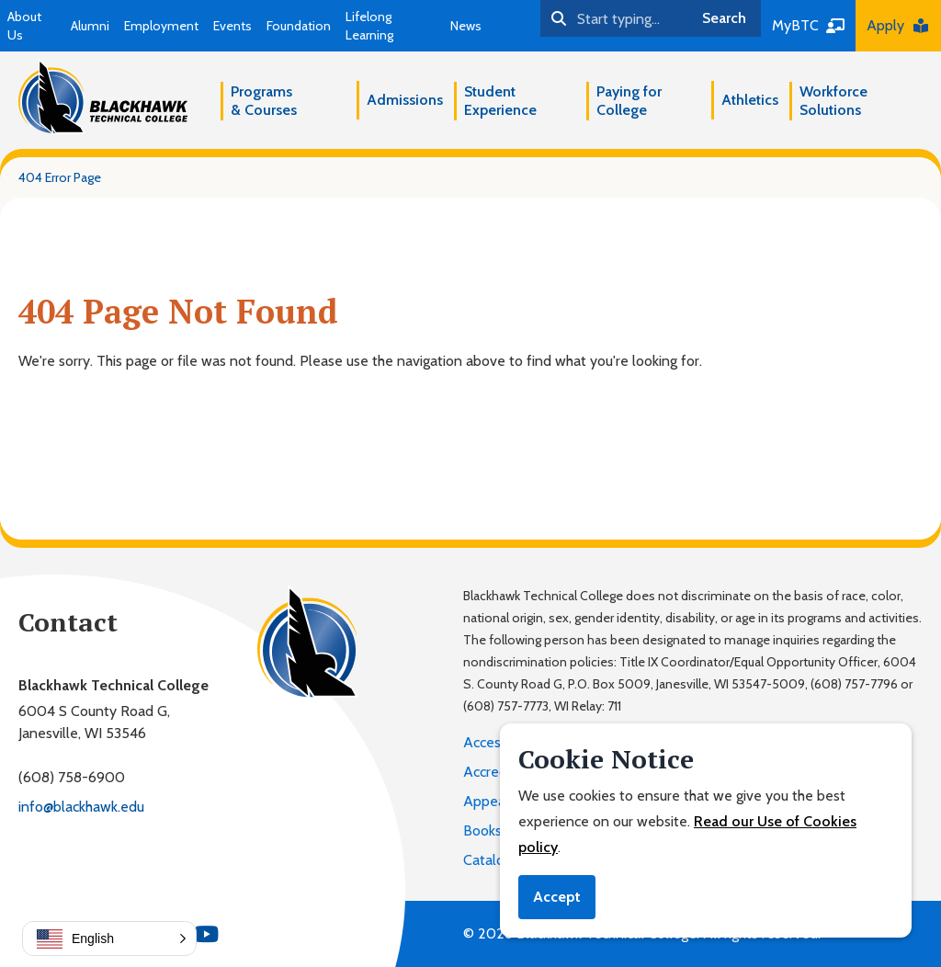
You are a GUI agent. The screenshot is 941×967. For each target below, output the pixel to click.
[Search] (613, 18)
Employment (161, 25)
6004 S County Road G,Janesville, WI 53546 (94, 722)
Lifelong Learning (369, 25)
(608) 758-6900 (71, 777)
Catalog (487, 860)
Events (232, 25)
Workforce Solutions (833, 101)
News (466, 25)
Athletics (749, 99)
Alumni (90, 25)
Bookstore (495, 830)
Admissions (405, 99)
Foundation (298, 25)
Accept (557, 896)
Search (724, 18)
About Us (24, 25)
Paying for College (629, 101)
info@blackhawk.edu (81, 806)
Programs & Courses (264, 101)
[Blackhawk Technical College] (103, 96)
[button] (109, 938)
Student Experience (500, 101)
